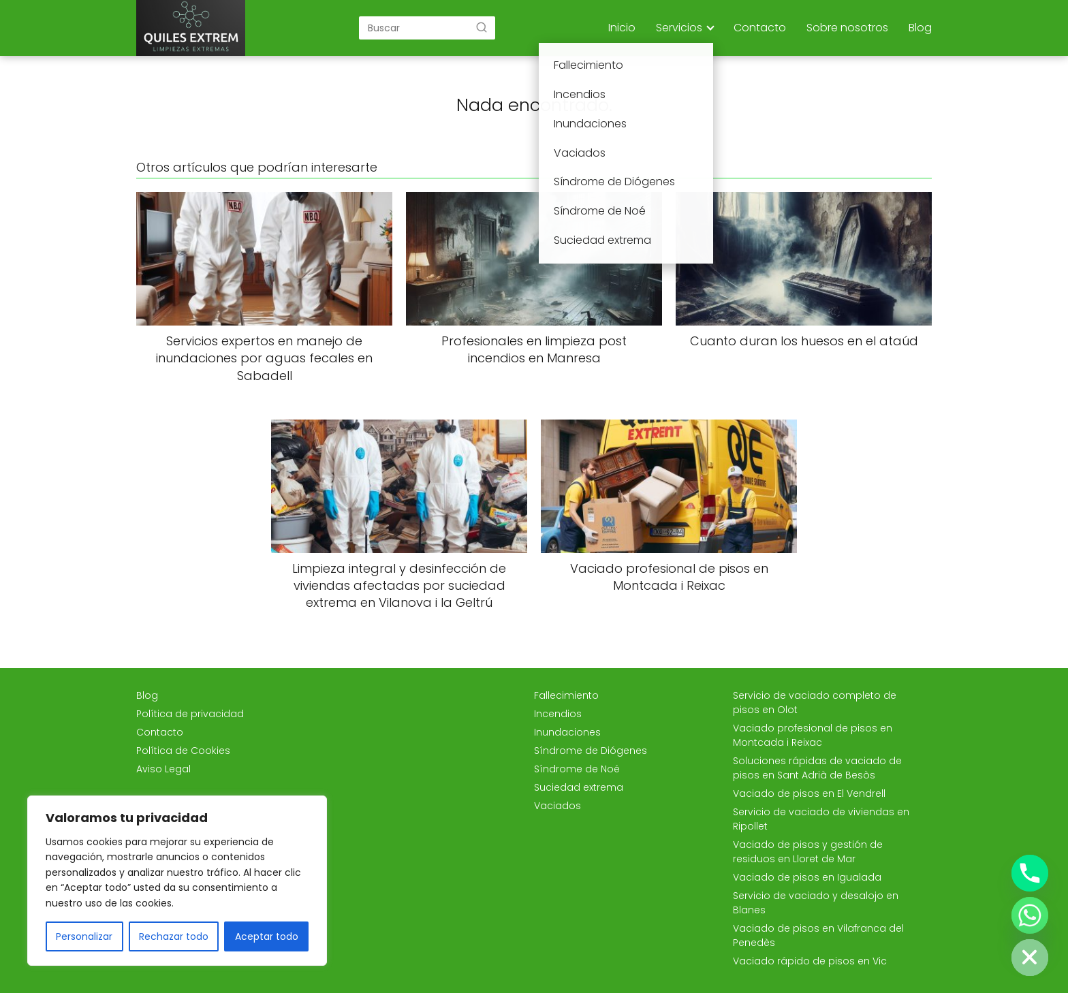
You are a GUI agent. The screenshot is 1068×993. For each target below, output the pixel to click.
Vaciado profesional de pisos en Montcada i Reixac (812, 735)
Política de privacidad (190, 714)
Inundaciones (567, 732)
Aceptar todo (266, 936)
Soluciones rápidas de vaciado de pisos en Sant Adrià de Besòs (817, 768)
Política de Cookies (183, 750)
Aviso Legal (163, 769)
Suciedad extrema (578, 787)
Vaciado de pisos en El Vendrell (809, 793)
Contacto (760, 27)
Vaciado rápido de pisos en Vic (810, 961)
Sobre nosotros (847, 27)
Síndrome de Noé (577, 769)
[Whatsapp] (1029, 915)
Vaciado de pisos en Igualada (807, 877)
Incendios (558, 714)
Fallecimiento (566, 695)
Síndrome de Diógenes (590, 750)
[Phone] (1029, 873)
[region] (177, 880)
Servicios (679, 27)
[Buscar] (481, 27)
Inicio (621, 27)
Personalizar (84, 936)
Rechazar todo (173, 936)
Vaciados (557, 806)
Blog (920, 27)
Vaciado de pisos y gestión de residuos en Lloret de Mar (808, 852)
